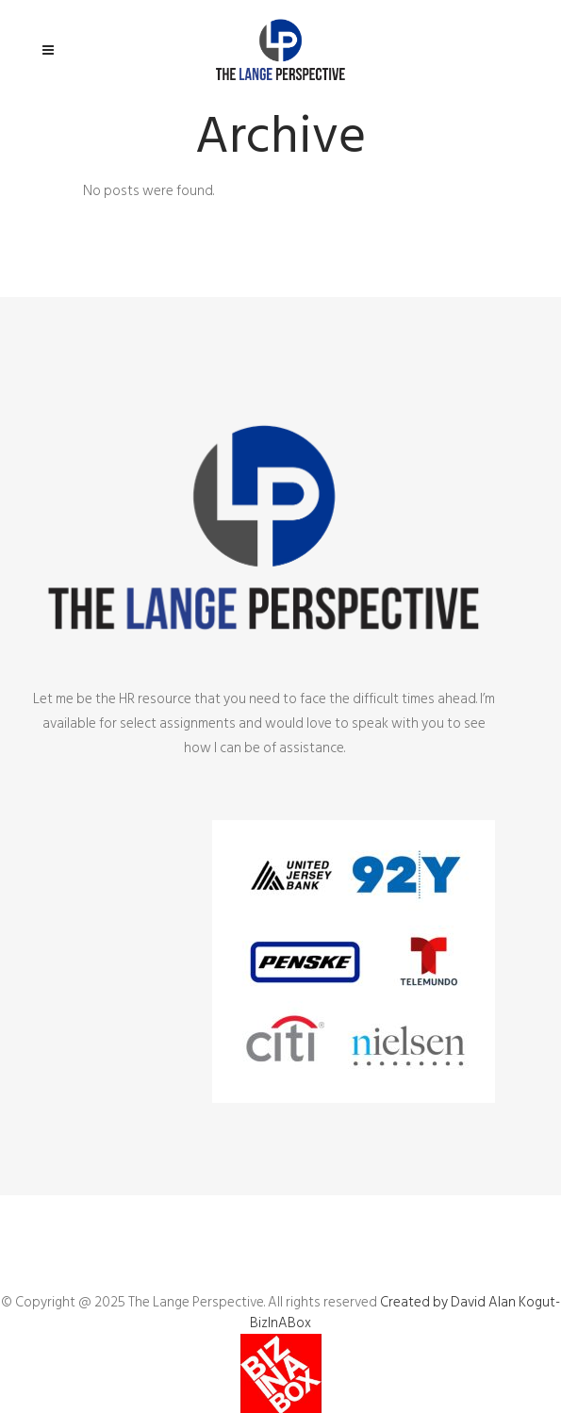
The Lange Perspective (196, 1302)
